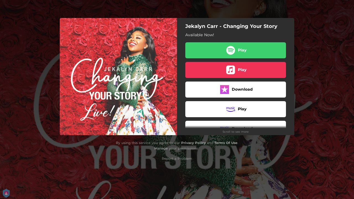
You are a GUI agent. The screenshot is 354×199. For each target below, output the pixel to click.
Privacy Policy (193, 143)
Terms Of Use (226, 143)
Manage (161, 148)
